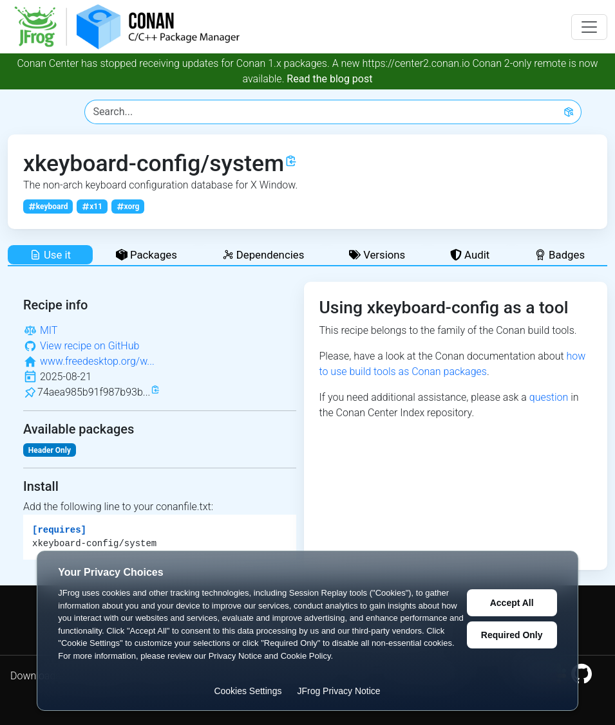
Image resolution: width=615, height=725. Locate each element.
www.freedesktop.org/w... (97, 361)
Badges (560, 254)
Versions (377, 254)
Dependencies (263, 254)
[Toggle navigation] (589, 27)
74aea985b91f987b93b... (93, 392)
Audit (469, 254)
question (549, 397)
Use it (50, 254)
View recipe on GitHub (89, 346)
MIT (48, 330)
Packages (146, 254)
